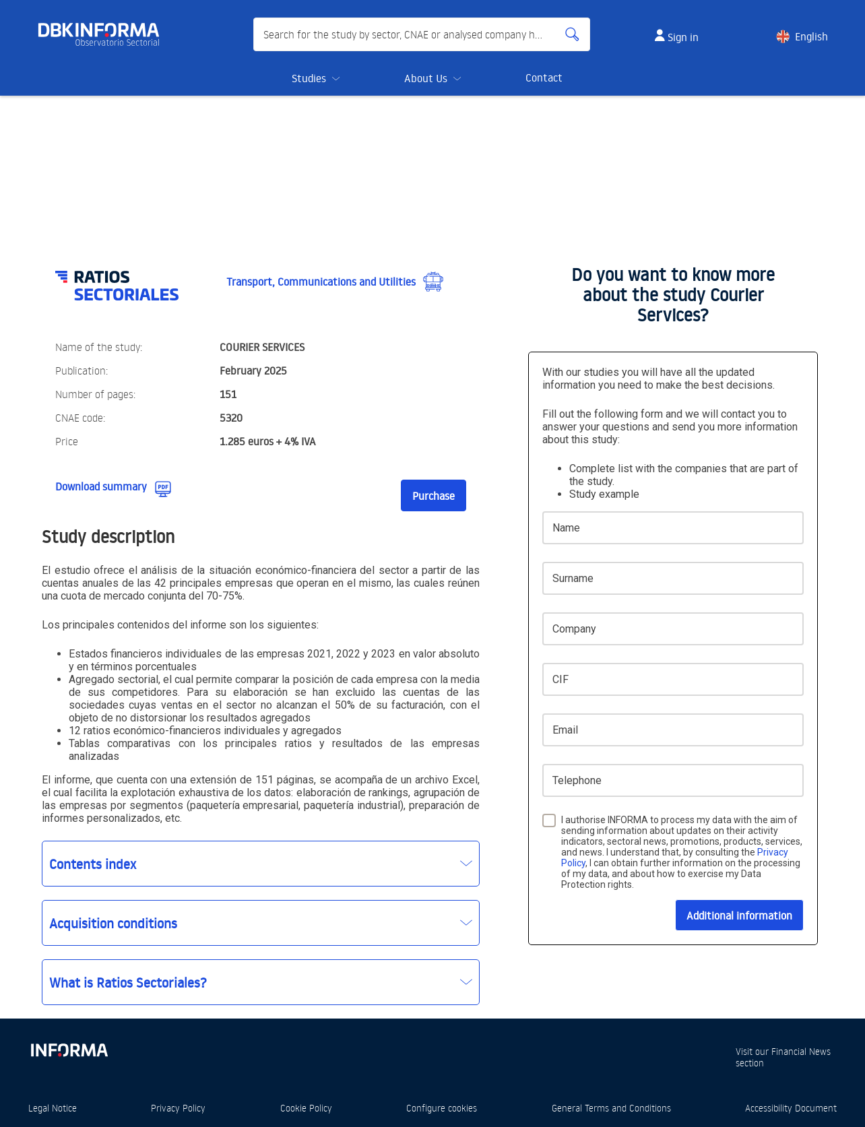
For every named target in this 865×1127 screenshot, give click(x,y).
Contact (544, 77)
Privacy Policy (178, 1108)
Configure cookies (441, 1108)
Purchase (433, 496)
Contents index (92, 863)
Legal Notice (52, 1108)
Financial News (801, 1051)
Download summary (101, 486)
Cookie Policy (306, 1108)
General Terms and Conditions (611, 1108)
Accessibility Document (791, 1108)
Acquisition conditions (113, 923)
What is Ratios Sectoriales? (128, 982)
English (811, 36)
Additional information (739, 915)
